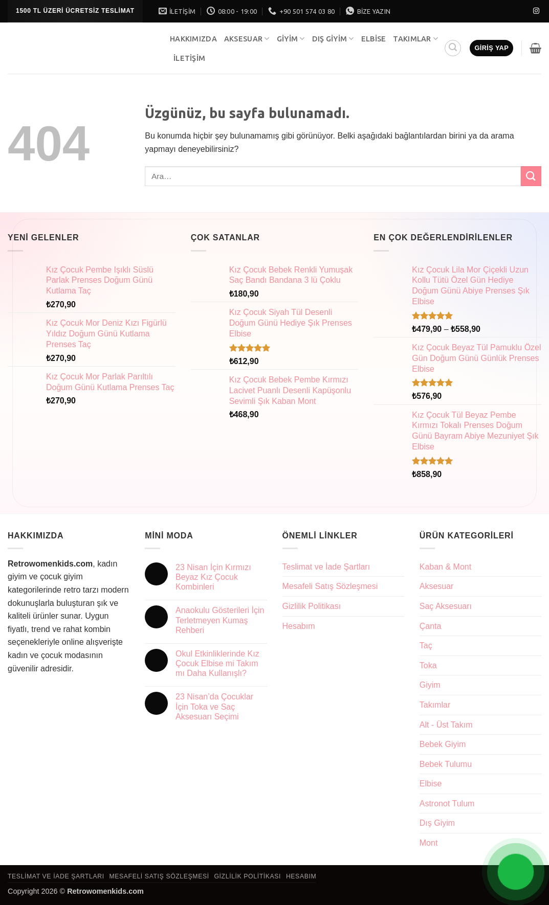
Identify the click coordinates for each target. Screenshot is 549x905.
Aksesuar (247, 38)
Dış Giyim (333, 38)
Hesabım (298, 626)
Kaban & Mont (445, 566)
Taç (426, 645)
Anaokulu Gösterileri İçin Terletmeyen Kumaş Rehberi (219, 620)
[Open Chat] (516, 872)
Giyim (291, 38)
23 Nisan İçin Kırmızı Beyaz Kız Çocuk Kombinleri (213, 577)
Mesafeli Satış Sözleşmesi (330, 586)
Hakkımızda (193, 39)
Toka (428, 665)
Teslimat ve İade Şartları (326, 566)
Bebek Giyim (443, 744)
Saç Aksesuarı (446, 606)
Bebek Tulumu (446, 764)
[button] (453, 48)
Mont (429, 843)
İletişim (189, 58)
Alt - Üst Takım (446, 724)
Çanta (431, 626)
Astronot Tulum (447, 803)
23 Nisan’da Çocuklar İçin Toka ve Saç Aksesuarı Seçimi (214, 706)
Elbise (373, 39)
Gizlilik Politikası (311, 606)
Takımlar (415, 38)
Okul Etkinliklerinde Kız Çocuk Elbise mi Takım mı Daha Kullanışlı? (217, 663)
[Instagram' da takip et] (536, 11)
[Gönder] (531, 176)
